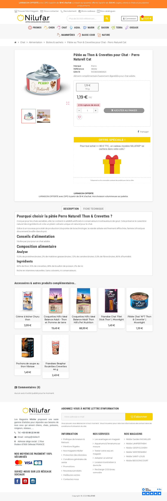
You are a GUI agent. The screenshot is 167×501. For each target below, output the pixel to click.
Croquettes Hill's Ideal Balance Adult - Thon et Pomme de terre (55, 319)
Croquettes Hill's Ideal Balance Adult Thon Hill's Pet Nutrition (83, 319)
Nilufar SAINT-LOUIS (135, 456)
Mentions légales (71, 446)
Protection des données (75, 455)
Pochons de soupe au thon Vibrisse (27, 365)
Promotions (68, 466)
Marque (77, 66)
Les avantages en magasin (107, 439)
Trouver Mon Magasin (28, 11)
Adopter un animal (103, 458)
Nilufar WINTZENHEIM (136, 452)
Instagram (33, 481)
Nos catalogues (107, 11)
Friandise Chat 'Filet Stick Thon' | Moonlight (111, 318)
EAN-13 (77, 72)
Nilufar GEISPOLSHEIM (136, 448)
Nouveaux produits (72, 471)
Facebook (17, 481)
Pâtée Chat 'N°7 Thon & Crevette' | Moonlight (139, 319)
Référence (79, 69)
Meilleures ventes (71, 475)
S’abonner (139, 416)
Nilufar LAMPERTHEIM (136, 443)
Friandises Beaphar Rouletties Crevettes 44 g (55, 366)
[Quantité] (87, 110)
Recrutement (70, 11)
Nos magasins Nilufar (73, 451)
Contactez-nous (71, 479)
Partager (143, 131)
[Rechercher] (88, 18)
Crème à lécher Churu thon (27, 318)
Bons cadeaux (88, 11)
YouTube (25, 481)
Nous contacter (51, 11)
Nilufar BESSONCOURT (137, 460)
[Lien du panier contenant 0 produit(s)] (146, 18)
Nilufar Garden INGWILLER (138, 439)
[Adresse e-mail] (93, 416)
